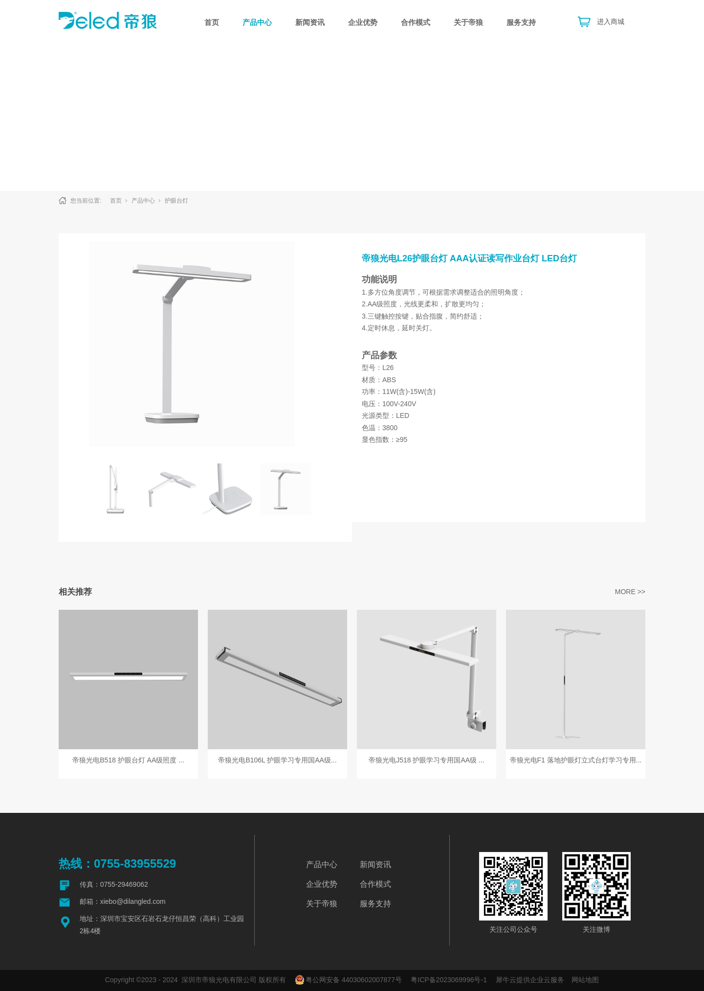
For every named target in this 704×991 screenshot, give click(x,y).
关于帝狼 (468, 22)
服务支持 (521, 22)
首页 (211, 22)
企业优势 (362, 22)
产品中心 (257, 22)
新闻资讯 (310, 22)
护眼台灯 (176, 200)
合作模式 (415, 22)
